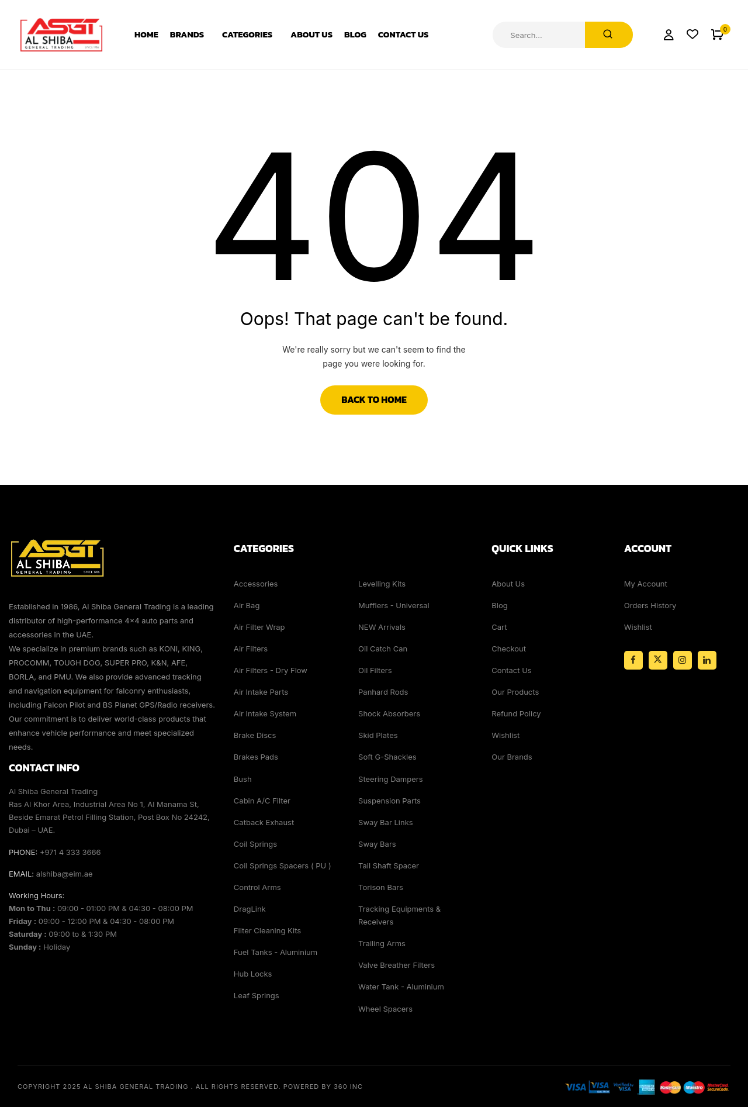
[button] (717, 34)
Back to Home (374, 399)
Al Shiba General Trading (136, 1086)
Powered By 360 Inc (323, 1086)
